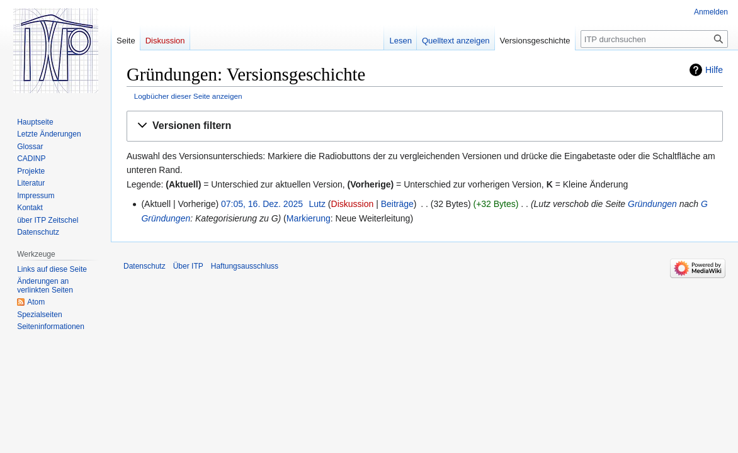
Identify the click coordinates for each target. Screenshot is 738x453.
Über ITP (188, 266)
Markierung (309, 218)
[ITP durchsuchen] (654, 39)
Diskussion (352, 204)
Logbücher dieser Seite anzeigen (188, 96)
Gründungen (652, 204)
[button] (424, 126)
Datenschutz (144, 266)
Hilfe (714, 70)
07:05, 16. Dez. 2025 (262, 204)
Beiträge (397, 204)
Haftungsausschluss (244, 266)
